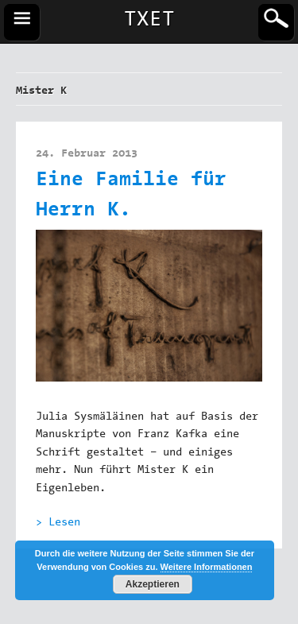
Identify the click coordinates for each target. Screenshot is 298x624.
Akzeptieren (153, 584)
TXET (149, 20)
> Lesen (58, 523)
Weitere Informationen (207, 567)
